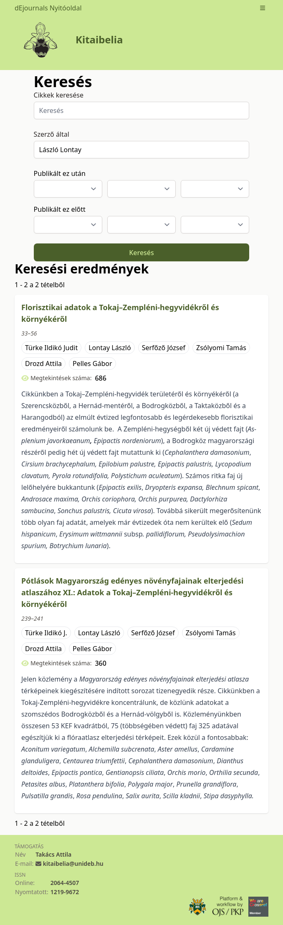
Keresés (141, 252)
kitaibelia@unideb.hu (73, 863)
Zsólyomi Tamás (221, 347)
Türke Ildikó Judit (51, 347)
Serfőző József (163, 347)
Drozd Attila (43, 363)
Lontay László (109, 347)
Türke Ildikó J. (46, 632)
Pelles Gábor (92, 363)
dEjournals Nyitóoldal (48, 8)
